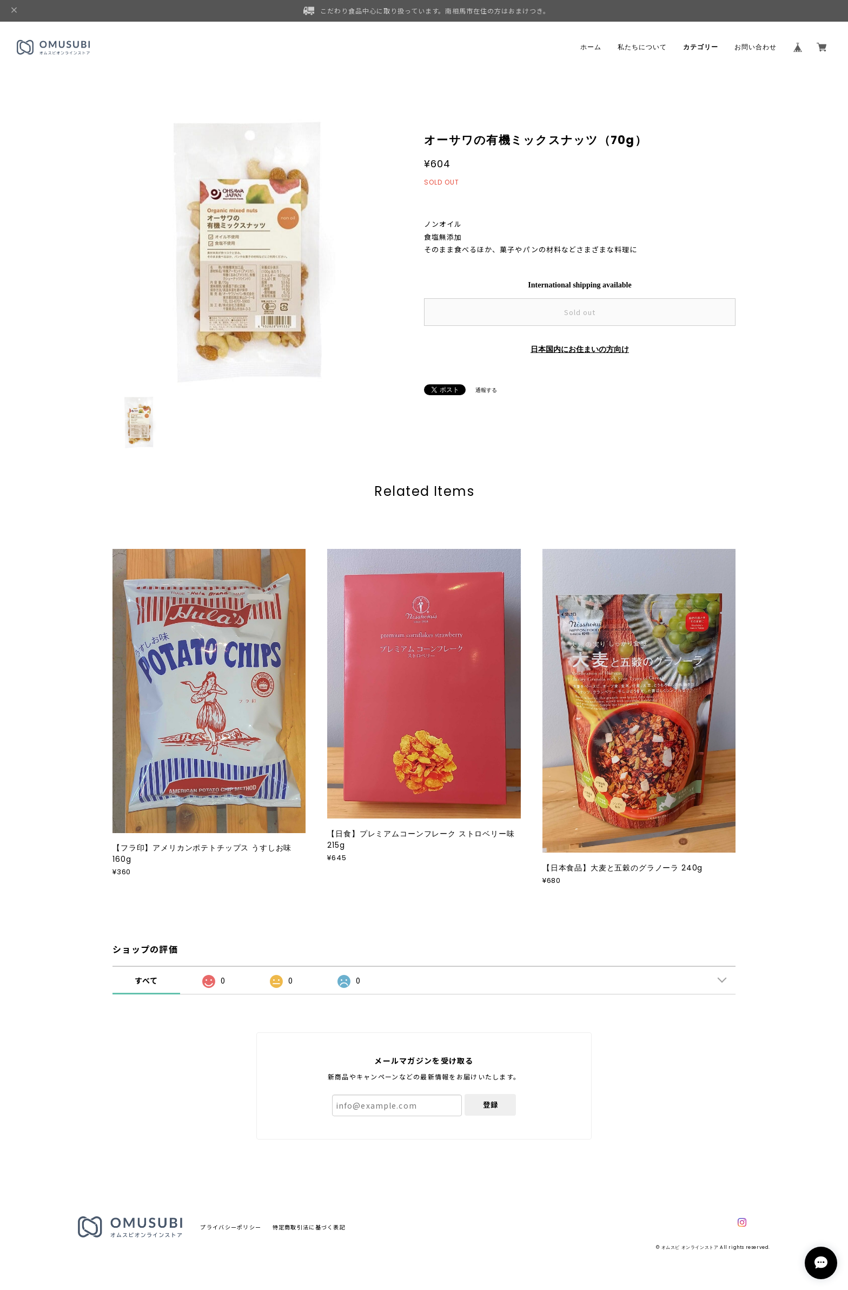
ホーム (590, 47)
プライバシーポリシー (230, 1227)
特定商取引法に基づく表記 (309, 1227)
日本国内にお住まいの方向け (580, 349)
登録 (490, 1104)
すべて (146, 980)
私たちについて (642, 47)
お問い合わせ (755, 47)
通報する (486, 390)
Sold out (579, 312)
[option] (250, 249)
